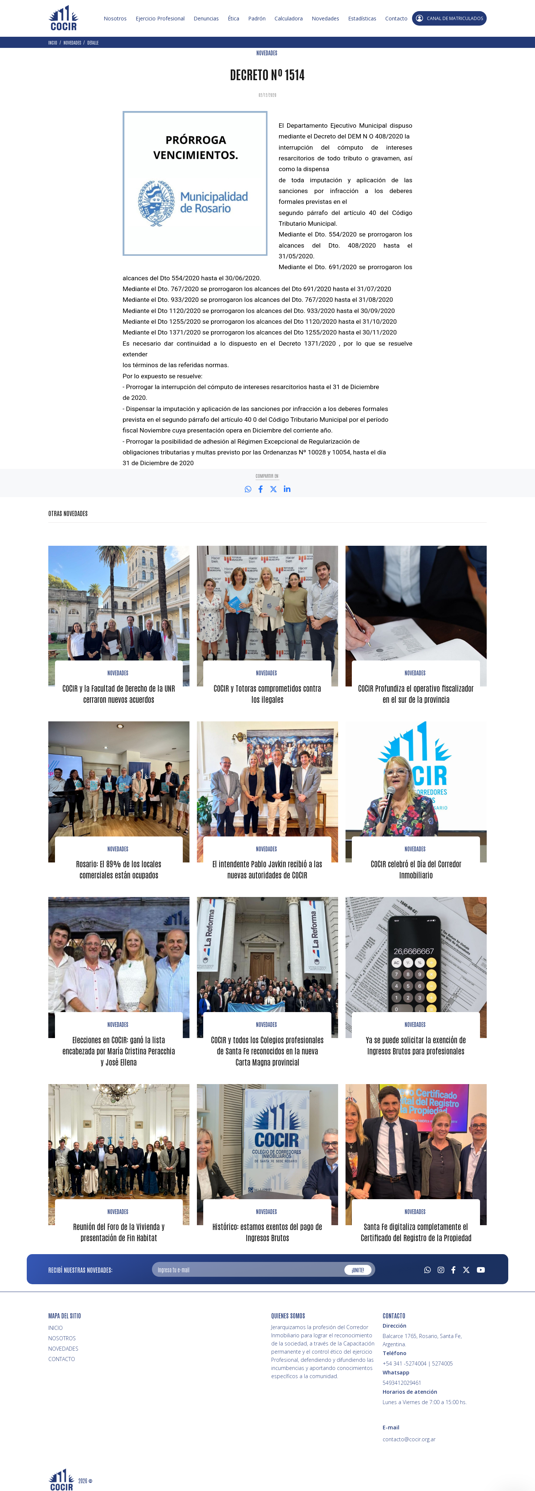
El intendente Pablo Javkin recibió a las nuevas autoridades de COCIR (267, 868)
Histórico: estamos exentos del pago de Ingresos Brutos (267, 1229)
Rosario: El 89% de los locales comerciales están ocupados (118, 868)
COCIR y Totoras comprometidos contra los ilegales (267, 692)
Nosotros (115, 18)
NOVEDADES (266, 52)
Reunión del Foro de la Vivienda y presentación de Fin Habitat (119, 1229)
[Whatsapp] (427, 1266)
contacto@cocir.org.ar (409, 1437)
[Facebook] (453, 1266)
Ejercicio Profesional (160, 18)
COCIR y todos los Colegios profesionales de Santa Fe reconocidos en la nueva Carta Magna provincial (267, 1049)
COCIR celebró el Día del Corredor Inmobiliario (416, 868)
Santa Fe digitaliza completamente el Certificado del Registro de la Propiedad (416, 1229)
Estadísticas (362, 18)
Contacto (396, 18)
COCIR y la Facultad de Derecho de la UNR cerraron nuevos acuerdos (118, 692)
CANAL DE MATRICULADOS (449, 18)
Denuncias (206, 18)
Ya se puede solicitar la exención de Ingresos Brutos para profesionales (416, 1043)
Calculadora (289, 18)
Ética (233, 18)
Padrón (257, 18)
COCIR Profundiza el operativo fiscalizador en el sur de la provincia (416, 692)
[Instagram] (441, 1266)
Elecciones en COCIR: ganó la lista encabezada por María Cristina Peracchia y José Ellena (118, 1049)
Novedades (325, 18)
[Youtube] (481, 1266)
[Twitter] (466, 1266)
